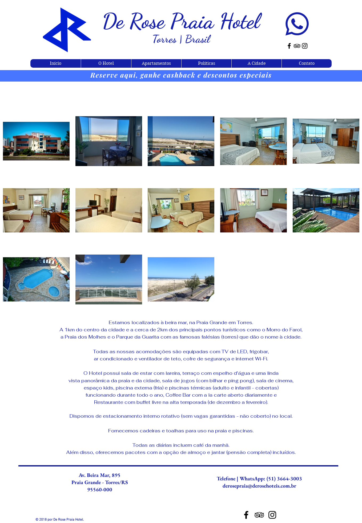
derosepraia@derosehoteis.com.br (259, 485)
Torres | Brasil (181, 39)
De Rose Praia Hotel (181, 21)
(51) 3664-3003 (283, 478)
